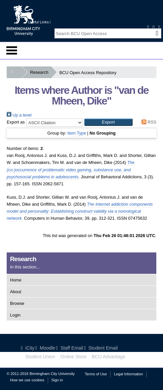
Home (15, 279)
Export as (16, 122)
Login (15, 315)
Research (40, 72)
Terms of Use (96, 374)
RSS (148, 122)
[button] (108, 122)
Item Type (76, 133)
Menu (11, 50)
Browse (17, 303)
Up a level (19, 115)
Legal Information (128, 374)
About (15, 291)
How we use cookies (27, 380)
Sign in (57, 380)
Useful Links (39, 22)
